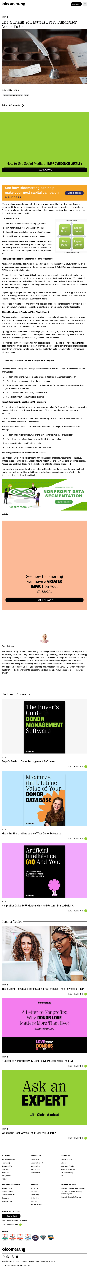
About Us (34, 1188)
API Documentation (8, 1195)
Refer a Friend (7, 1201)
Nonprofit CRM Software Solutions (73, 1188)
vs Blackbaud (35, 1173)
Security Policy (7, 1261)
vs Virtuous (35, 1160)
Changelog (5, 1198)
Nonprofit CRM (7, 1166)
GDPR (53, 1261)
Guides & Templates (68, 1169)
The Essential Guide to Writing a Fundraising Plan (72, 1193)
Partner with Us (36, 1204)
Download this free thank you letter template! (34, 360)
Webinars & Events (67, 1166)
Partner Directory (67, 1173)
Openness (44, 1261)
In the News (35, 1198)
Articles (63, 1163)
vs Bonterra (35, 1169)
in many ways (48, 204)
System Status (7, 1192)
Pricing (4, 1179)
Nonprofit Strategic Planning (71, 1197)
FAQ (62, 1176)
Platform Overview (8, 1160)
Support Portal (7, 1188)
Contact (34, 1201)
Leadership (35, 1195)
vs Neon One (35, 1166)
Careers (34, 1192)
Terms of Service (21, 1261)
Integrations (6, 1176)
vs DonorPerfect (37, 1163)
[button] (84, 4)
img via (5, 514)
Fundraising (6, 1163)
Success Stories (66, 1160)
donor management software (32, 241)
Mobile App (6, 1173)
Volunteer (5, 1169)
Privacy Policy (34, 1261)
